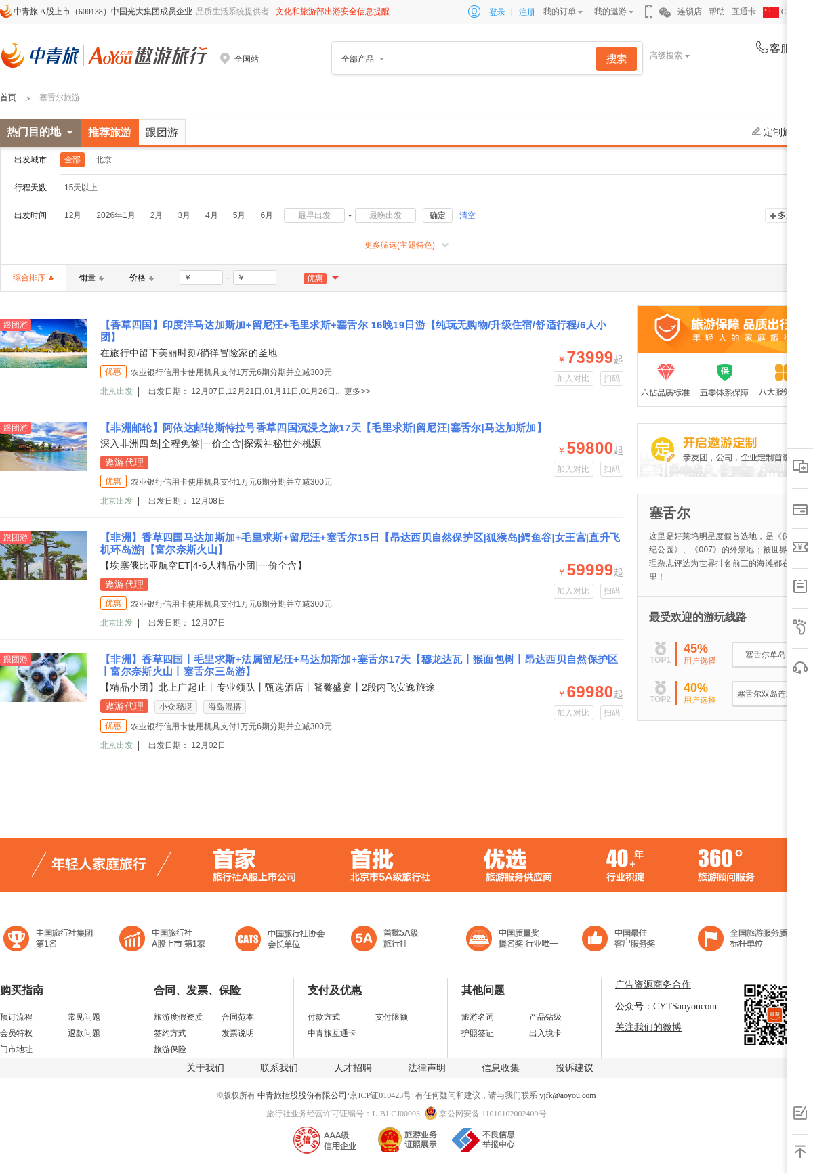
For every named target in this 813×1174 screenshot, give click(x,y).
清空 (467, 215)
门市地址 (16, 1049)
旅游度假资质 (178, 1017)
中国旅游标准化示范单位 (622, 940)
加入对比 (573, 378)
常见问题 (84, 1017)
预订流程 (16, 1017)
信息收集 (501, 1068)
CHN (780, 11)
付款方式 (324, 1017)
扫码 (612, 378)
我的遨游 (610, 11)
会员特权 (16, 1033)
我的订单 (559, 11)
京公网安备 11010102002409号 (493, 1113)
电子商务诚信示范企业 (390, 940)
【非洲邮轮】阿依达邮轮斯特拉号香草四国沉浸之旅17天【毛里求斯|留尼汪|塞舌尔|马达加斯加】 (323, 427)
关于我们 (205, 1068)
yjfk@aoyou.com (567, 1095)
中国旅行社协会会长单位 (279, 940)
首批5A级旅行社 (163, 940)
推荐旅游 (109, 132)
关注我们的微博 (648, 1027)
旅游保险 (170, 1049)
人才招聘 (353, 1068)
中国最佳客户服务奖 (512, 940)
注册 (527, 12)
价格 (141, 277)
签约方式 (170, 1033)
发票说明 (238, 1033)
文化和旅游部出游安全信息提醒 (333, 11)
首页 (8, 97)
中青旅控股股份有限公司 (302, 1095)
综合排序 (33, 277)
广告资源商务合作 (653, 985)
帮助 (717, 11)
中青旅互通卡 (332, 1033)
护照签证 (477, 1033)
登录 (497, 12)
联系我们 (279, 1068)
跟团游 (162, 132)
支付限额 (391, 1017)
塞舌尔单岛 (765, 654)
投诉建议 (574, 1068)
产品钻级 (545, 1017)
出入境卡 (545, 1033)
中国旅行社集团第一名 (50, 940)
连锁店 (690, 11)
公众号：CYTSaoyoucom (666, 1006)
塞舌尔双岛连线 (765, 694)
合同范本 (238, 1017)
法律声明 (427, 1068)
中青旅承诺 (747, 940)
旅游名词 (477, 1017)
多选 (786, 215)
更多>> (357, 391)
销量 (91, 277)
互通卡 (744, 11)
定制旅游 (776, 132)
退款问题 (84, 1033)
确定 (438, 215)
